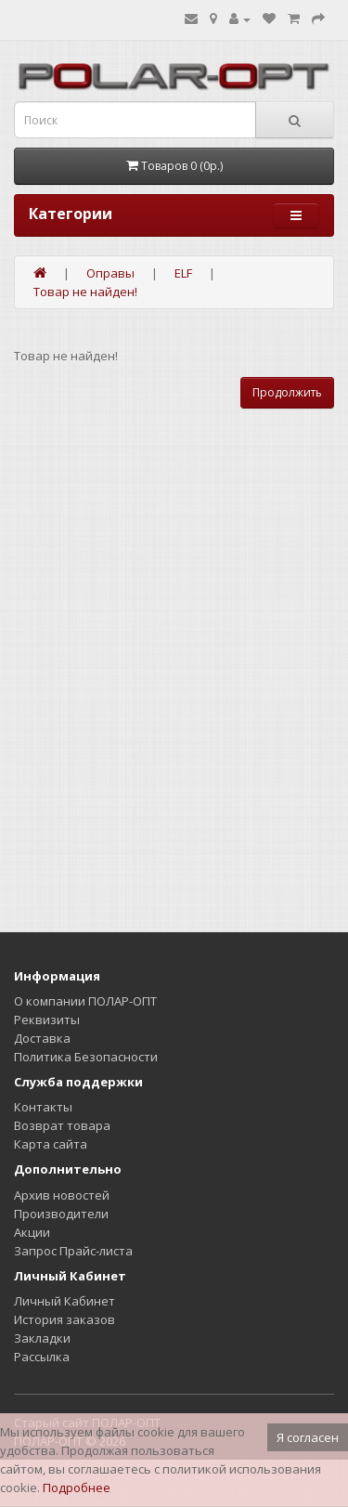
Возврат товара (62, 1125)
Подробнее (76, 1487)
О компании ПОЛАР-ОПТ (85, 1001)
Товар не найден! (85, 291)
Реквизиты (47, 1019)
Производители (61, 1213)
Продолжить (287, 392)
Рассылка (42, 1356)
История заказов (64, 1319)
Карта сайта (50, 1144)
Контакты (43, 1106)
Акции (32, 1232)
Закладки (42, 1338)
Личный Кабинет (64, 1301)
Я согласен (308, 1437)
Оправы (110, 273)
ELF (183, 273)
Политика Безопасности (86, 1056)
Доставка (42, 1038)
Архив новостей (62, 1195)
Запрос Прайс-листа (73, 1250)
